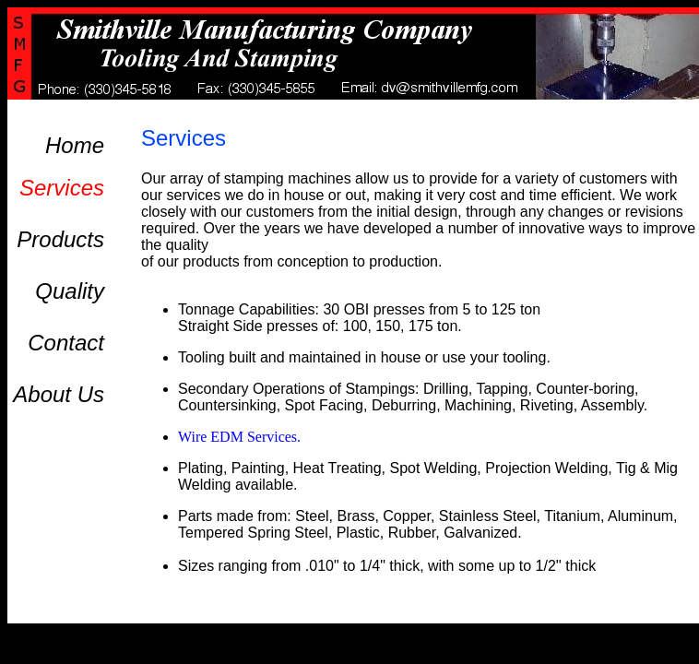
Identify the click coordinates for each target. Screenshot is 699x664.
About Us (58, 394)
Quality (69, 291)
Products (60, 239)
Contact (66, 342)
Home (74, 145)
